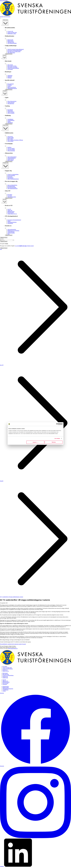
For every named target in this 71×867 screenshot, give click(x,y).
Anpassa (35, 442)
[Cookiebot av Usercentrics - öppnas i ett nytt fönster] (57, 424)
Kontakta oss (5, 669)
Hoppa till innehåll (3, 0)
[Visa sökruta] (1, 239)
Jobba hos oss (5, 680)
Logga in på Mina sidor (7, 667)
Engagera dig (5, 676)
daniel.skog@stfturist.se (13, 648)
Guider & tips (5, 677)
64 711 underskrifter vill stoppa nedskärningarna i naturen (11, 596)
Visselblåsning (5, 689)
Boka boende (5, 673)
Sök (1, 240)
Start (1, 249)
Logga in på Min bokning (7, 668)
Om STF (1, 365)
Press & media (5, 683)
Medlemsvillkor (5, 687)
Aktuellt (1, 480)
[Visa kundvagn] (2, 239)
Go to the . (24, 245)
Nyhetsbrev (4, 684)
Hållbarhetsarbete (6, 682)
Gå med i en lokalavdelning (7, 675)
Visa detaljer (57, 438)
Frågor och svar (5, 671)
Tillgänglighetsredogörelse (7, 688)
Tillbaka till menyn (3, 237)
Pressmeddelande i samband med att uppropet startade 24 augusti (13, 644)
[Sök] (13, 240)
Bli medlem (4, 666)
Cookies (4, 690)
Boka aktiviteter (5, 674)
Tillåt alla (54, 442)
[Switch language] (0, 239)
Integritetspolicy (5, 686)
